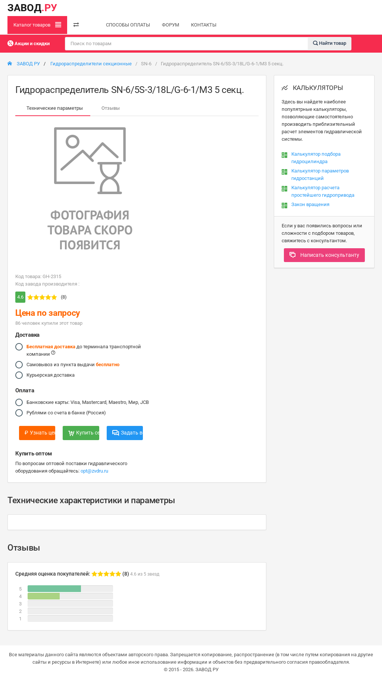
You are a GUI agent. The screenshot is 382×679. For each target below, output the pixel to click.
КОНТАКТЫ (203, 25)
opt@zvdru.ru (94, 471)
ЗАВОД (32, 8)
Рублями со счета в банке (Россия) (66, 413)
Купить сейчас (83, 433)
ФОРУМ (170, 25)
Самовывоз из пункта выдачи (72, 364)
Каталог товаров (37, 25)
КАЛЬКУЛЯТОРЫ (312, 87)
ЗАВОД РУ (23, 63)
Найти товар (329, 43)
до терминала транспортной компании (83, 350)
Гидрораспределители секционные (91, 63)
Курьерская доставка (50, 375)
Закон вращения (310, 204)
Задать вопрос (127, 433)
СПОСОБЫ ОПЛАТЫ (128, 25)
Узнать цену (40, 433)
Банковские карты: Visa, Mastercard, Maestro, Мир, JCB (87, 402)
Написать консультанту (324, 255)
